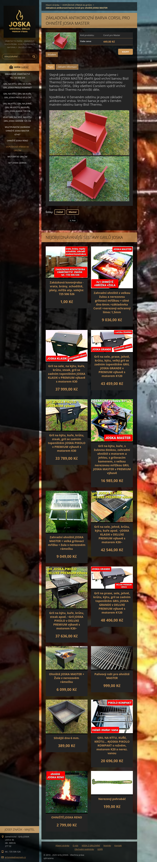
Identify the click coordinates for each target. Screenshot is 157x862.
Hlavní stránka (52, 5)
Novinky (107, 845)
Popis (50, 66)
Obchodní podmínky (84, 849)
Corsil (60, 212)
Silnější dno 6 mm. (66, 738)
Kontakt (118, 845)
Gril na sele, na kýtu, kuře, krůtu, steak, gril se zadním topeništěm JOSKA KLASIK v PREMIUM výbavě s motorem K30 (66, 373)
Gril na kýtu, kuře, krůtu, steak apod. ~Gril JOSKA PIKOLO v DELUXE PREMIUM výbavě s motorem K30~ (66, 620)
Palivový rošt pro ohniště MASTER (112, 676)
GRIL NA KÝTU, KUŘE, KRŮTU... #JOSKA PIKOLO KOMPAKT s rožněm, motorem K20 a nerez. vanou (112, 745)
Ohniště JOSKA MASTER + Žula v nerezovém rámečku (66, 678)
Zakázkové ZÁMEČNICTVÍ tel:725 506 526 (17, 76)
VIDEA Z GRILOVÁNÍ (91, 845)
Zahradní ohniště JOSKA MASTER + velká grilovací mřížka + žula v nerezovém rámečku (66, 543)
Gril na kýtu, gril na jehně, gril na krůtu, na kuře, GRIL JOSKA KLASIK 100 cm (17, 107)
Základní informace (67, 66)
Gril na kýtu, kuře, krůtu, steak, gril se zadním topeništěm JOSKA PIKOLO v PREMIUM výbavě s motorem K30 (66, 443)
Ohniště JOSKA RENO (17, 140)
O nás (75, 845)
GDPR (100, 849)
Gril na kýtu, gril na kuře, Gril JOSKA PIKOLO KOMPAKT (17, 85)
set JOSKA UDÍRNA (17, 162)
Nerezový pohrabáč (112, 799)
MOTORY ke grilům (17, 156)
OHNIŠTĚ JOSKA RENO (66, 817)
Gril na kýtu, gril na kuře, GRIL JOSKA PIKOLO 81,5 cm (17, 95)
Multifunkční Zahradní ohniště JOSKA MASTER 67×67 (17, 131)
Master (73, 212)
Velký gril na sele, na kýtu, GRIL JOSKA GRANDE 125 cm (17, 119)
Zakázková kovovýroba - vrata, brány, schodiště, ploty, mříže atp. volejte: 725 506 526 (66, 288)
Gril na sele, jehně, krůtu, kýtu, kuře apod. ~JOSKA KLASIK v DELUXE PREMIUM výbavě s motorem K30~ (112, 534)
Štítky (49, 212)
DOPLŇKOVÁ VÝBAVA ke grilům (17, 148)
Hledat (34, 56)
